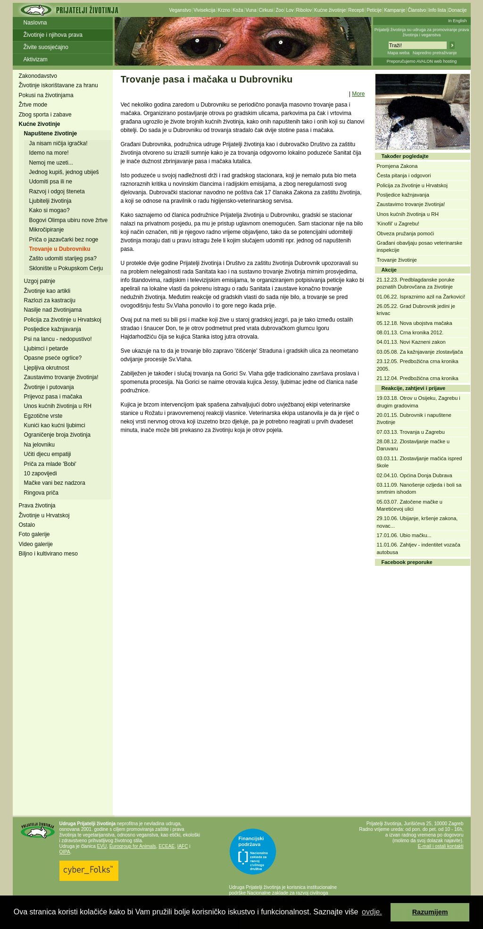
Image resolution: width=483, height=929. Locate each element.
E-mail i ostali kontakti (441, 846)
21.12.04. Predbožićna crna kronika (417, 378)
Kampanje (394, 10)
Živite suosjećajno (46, 47)
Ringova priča (41, 492)
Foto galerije (34, 534)
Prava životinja (37, 505)
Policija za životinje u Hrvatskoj (62, 319)
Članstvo (417, 10)
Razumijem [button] (430, 912)
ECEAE (166, 846)
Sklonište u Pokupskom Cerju (66, 268)
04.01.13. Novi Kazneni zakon (411, 342)
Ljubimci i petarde (46, 348)
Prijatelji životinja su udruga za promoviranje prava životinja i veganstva (422, 32)
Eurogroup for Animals (132, 846)
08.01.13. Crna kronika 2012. (410, 332)
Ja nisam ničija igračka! (58, 143)
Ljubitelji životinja (50, 201)
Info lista (437, 10)
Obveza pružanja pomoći (405, 233)
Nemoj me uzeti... (51, 162)
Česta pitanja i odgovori (404, 175)
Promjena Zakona (397, 166)
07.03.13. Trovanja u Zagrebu (411, 432)
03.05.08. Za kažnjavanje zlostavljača (420, 352)
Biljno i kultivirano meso (48, 553)
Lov (289, 10)
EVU (102, 846)
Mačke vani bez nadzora (54, 483)
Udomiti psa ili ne (50, 181)
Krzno (224, 10)
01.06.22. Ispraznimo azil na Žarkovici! (421, 296)
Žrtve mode (33, 104)
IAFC (182, 846)
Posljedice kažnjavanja (52, 329)
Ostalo (27, 525)
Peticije (374, 10)
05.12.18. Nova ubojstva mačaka (414, 323)
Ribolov (304, 10)
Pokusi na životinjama (46, 95)
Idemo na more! (49, 152)
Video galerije (36, 544)
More (358, 94)
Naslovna (35, 22)
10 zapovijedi (40, 473)
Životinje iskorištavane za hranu (58, 85)
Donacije (458, 10)
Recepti (356, 10)
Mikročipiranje (46, 229)
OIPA (64, 851)
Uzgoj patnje (40, 281)
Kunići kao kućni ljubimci (54, 425)
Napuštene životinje (50, 133)
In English (457, 20)
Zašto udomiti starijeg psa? (63, 258)
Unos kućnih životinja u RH (58, 406)
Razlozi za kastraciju (49, 300)
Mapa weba (398, 52)
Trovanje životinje (397, 260)
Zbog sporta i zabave (45, 114)
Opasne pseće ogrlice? (53, 358)
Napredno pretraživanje (435, 52)
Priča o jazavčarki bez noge (64, 239)
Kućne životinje (330, 10)
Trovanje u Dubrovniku (60, 249)
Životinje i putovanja (49, 387)
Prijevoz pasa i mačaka (53, 396)
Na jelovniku (39, 444)
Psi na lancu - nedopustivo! (58, 339)
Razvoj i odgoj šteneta (57, 191)
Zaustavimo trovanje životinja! (61, 377)
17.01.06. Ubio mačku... (404, 535)
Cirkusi (266, 10)
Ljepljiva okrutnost (46, 368)
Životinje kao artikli (47, 291)
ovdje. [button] (372, 912)
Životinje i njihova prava (53, 35)
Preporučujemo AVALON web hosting (422, 61)
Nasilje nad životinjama (53, 310)
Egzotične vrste (43, 416)
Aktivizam (36, 59)
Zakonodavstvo (38, 76)
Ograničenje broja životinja (57, 434)
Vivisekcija (204, 10)
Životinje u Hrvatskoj (44, 515)
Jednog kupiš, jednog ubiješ (64, 172)
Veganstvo (180, 10)
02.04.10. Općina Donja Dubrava (414, 475)
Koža (238, 10)
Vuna (251, 10)
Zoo (279, 10)
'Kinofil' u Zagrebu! (398, 223)
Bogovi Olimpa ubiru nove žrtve (68, 220)
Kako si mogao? (49, 210)
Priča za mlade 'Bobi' (50, 464)
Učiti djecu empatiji (47, 454)
